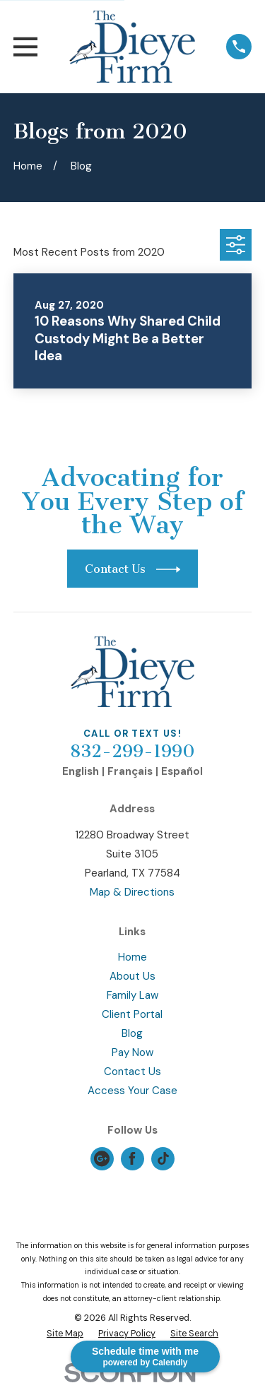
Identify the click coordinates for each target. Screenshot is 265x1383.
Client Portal (132, 1014)
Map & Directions (132, 892)
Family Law (132, 995)
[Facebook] (132, 1158)
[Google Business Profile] (101, 1158)
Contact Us (132, 1071)
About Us (132, 976)
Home (132, 957)
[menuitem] (65, 1334)
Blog (132, 1033)
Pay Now (132, 1052)
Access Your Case (132, 1091)
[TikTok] (163, 1158)
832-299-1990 (132, 751)
